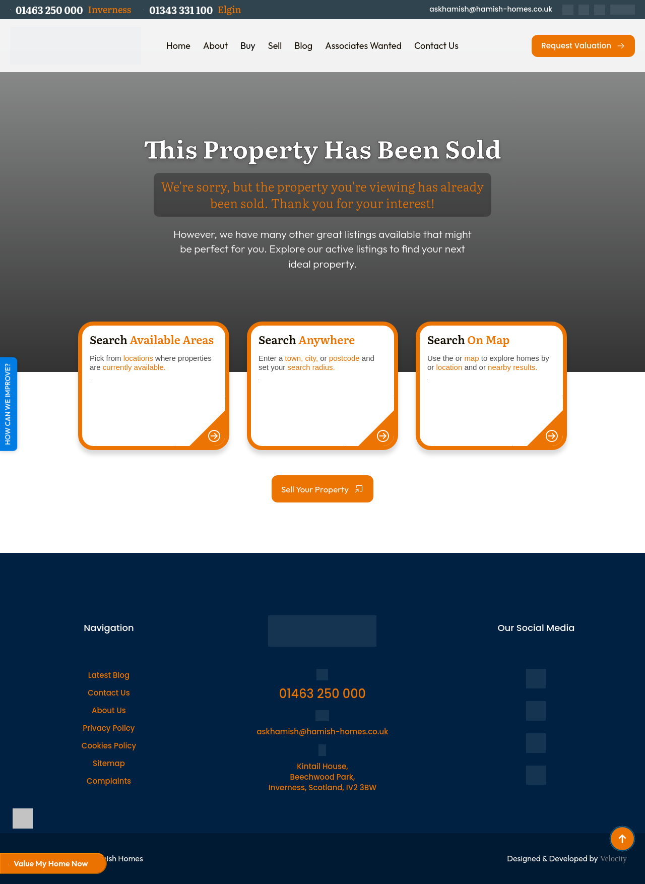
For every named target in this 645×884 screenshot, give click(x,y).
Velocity (613, 859)
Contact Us (436, 45)
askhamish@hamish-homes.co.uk (490, 9)
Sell (275, 45)
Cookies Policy (109, 745)
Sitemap (109, 763)
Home (178, 45)
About (215, 45)
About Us (109, 710)
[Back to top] (622, 838)
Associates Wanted (363, 45)
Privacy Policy (109, 728)
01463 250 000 (322, 693)
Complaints (109, 781)
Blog (303, 45)
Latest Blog (109, 675)
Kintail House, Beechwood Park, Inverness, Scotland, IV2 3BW (322, 777)
